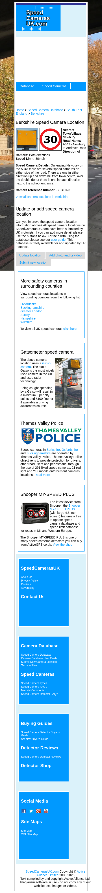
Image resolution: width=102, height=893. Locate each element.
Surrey (25, 315)
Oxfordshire (28, 304)
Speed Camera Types (34, 683)
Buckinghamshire (32, 307)
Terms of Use (29, 665)
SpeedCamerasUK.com (42, 871)
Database (27, 86)
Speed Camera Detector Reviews (41, 756)
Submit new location (33, 262)
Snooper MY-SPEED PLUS (65, 507)
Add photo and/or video (65, 255)
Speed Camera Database (45, 110)
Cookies (26, 584)
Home (20, 110)
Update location (30, 255)
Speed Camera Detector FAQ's (39, 694)
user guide (58, 239)
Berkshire (37, 113)
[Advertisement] (51, 59)
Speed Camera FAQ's (34, 686)
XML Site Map (29, 834)
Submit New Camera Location (39, 661)
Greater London (31, 311)
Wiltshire (26, 322)
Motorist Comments (32, 690)
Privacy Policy (29, 580)
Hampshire (28, 318)
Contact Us (33, 596)
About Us (26, 577)
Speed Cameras (54, 86)
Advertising (27, 587)
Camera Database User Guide (39, 658)
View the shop (62, 544)
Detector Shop (36, 765)
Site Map (26, 830)
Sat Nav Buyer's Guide (34, 739)
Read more (42, 475)
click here (69, 328)
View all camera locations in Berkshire (42, 197)
